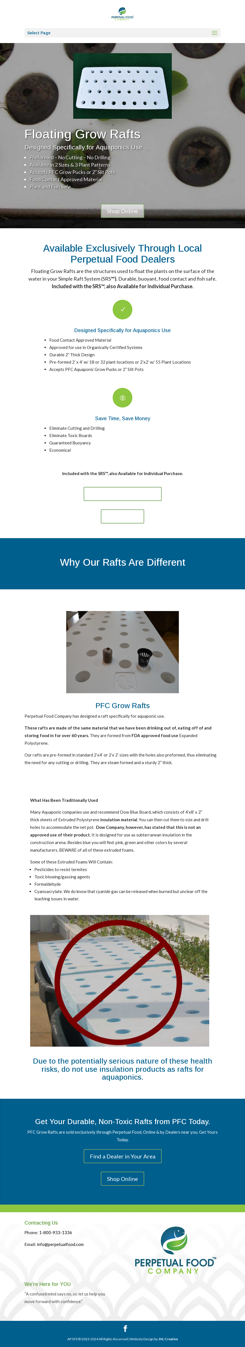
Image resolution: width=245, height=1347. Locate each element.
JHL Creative (168, 1339)
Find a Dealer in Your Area (122, 494)
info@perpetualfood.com (60, 1244)
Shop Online (122, 210)
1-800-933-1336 (55, 1232)
